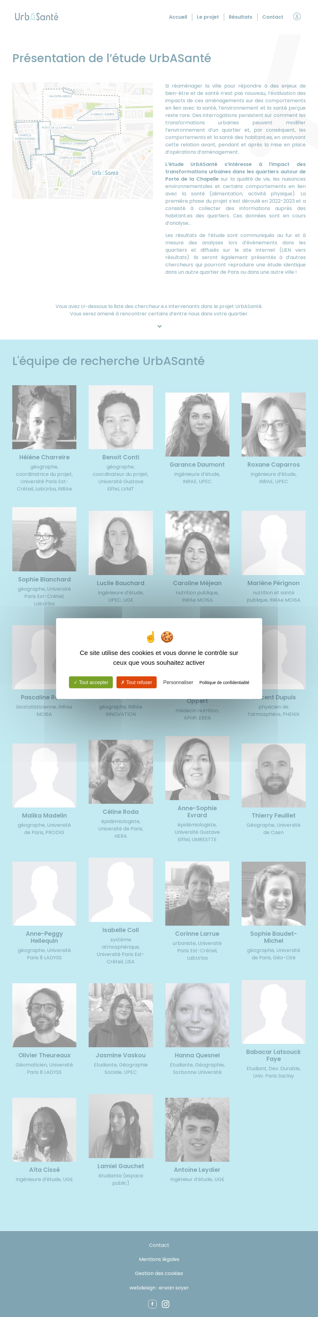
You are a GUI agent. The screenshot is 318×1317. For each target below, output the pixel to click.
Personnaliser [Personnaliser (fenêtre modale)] (178, 682)
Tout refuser (136, 682)
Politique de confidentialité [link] (224, 682)
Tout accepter (91, 682)
